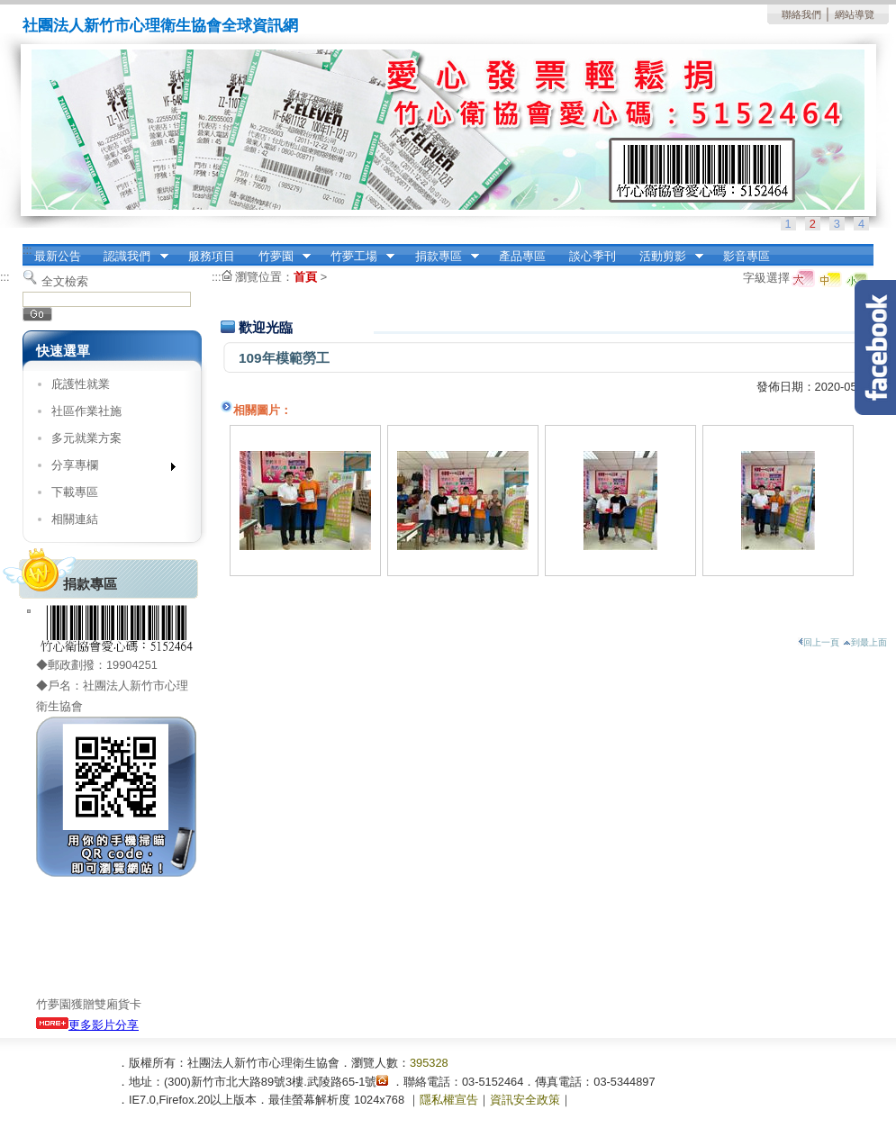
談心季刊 (592, 256)
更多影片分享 (87, 1025)
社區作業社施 (86, 411)
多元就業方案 (86, 438)
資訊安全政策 (525, 1099)
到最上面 (865, 642)
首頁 (305, 277)
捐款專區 (441, 256)
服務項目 (211, 256)
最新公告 (57, 256)
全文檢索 (64, 281)
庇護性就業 (80, 384)
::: (27, 250)
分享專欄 (107, 468)
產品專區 (522, 256)
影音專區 (746, 256)
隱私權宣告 (449, 1099)
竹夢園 (279, 256)
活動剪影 (665, 256)
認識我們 (130, 256)
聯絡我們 (801, 14)
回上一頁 (818, 642)
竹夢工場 (356, 256)
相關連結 (74, 519)
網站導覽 (854, 14)
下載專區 (74, 492)
